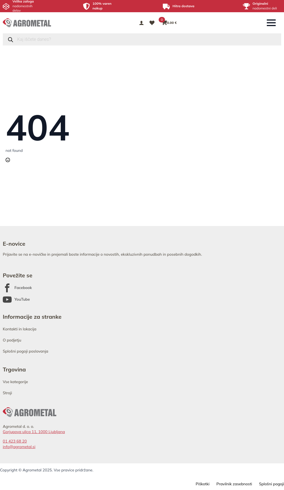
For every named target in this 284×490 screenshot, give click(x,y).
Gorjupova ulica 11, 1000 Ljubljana (34, 431)
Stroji (7, 392)
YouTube (22, 299)
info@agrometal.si (19, 446)
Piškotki (202, 484)
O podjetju (12, 340)
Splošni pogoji (271, 484)
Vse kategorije (15, 381)
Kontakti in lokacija (19, 328)
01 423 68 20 (15, 441)
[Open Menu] (271, 22)
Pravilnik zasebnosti (234, 484)
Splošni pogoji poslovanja (25, 351)
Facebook (23, 287)
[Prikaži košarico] (169, 22)
